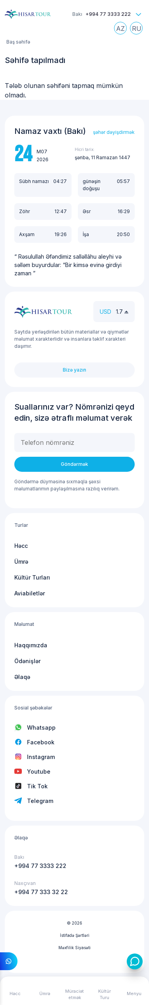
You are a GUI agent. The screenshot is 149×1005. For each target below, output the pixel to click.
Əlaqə (22, 676)
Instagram (41, 756)
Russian (138, 30)
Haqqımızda (30, 645)
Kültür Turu (104, 994)
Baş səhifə (18, 42)
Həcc (21, 545)
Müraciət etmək (74, 994)
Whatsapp (41, 727)
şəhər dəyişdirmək (114, 132)
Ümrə (21, 561)
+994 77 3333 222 (108, 14)
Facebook (40, 742)
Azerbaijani (122, 30)
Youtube (38, 771)
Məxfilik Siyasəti (74, 947)
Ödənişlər (27, 661)
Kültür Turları (32, 577)
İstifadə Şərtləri (74, 935)
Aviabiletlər (29, 593)
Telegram (40, 800)
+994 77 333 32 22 (41, 892)
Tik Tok (37, 786)
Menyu (134, 993)
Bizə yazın (74, 370)
